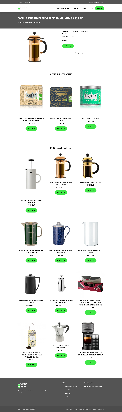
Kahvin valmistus (25, 22)
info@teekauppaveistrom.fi (96, 2)
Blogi (92, 8)
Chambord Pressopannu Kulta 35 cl (91, 183)
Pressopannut (35, 22)
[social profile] (30, 2)
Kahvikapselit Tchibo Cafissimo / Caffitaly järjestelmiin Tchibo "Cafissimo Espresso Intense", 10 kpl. (90, 302)
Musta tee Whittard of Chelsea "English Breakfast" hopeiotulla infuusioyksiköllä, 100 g (31, 355)
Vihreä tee (75, 8)
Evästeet (81, 409)
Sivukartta (101, 409)
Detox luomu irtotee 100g (90, 119)
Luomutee (84, 8)
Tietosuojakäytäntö (90, 409)
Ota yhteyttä (73, 409)
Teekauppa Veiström (62, 8)
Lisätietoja (68, 46)
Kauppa (99, 8)
